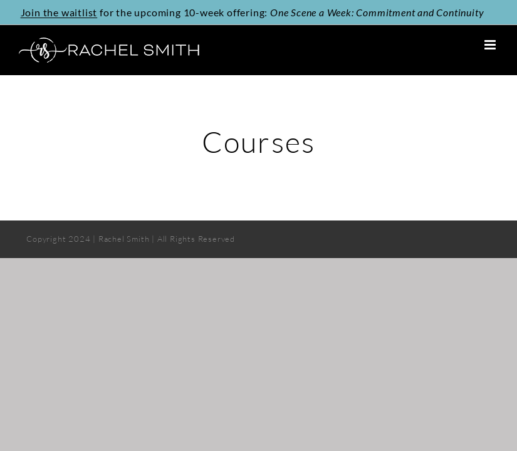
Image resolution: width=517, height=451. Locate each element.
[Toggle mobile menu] (491, 44)
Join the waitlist (59, 12)
